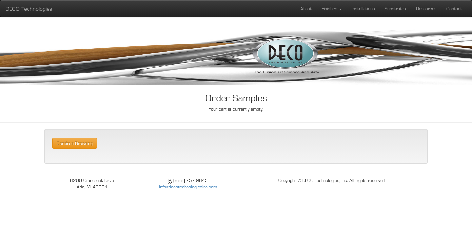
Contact (454, 8)
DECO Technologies (28, 8)
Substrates (395, 8)
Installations (363, 8)
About (306, 8)
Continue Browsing (75, 143)
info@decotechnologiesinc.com (188, 187)
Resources (426, 8)
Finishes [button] (332, 8)
